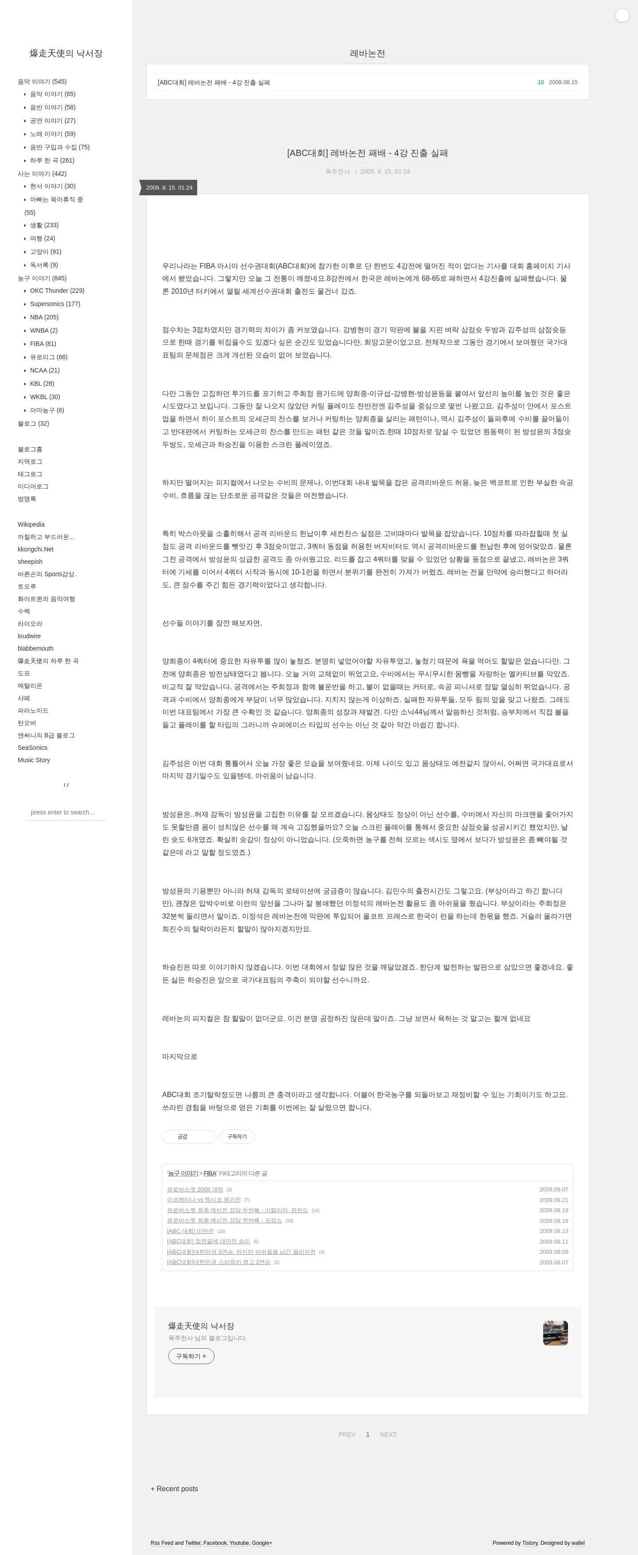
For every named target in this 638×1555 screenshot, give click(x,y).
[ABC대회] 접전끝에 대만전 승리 (208, 1241)
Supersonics (54, 303)
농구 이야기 (42, 278)
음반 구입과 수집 (58, 147)
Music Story (34, 760)
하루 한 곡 (51, 160)
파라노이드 (33, 710)
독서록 (43, 264)
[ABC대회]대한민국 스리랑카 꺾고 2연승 (219, 1262)
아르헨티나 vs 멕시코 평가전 (204, 1199)
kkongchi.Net (36, 549)
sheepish (30, 561)
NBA (43, 317)
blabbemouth (36, 648)
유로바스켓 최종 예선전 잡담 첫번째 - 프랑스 (224, 1220)
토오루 (27, 586)
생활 (43, 225)
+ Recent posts (174, 1489)
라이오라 (30, 623)
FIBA (42, 343)
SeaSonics (32, 747)
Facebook (215, 1543)
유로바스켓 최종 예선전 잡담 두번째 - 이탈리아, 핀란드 (237, 1210)
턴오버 (27, 722)
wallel (578, 1543)
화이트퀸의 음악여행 (46, 598)
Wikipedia (31, 524)
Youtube (239, 1543)
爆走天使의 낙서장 (66, 53)
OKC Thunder (56, 290)
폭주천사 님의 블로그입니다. (207, 1338)
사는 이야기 (42, 173)
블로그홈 (30, 449)
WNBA (43, 330)
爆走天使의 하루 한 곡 (48, 660)
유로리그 (48, 357)
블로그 (33, 423)
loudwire (29, 636)
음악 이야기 (42, 81)
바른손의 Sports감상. (47, 574)
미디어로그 (33, 486)
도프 (24, 673)
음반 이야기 (52, 107)
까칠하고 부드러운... (46, 536)
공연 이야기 (52, 120)
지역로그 (30, 461)
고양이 (45, 251)
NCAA (44, 370)
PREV (345, 1433)
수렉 (24, 611)
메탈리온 (30, 685)
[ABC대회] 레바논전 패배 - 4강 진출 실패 (214, 82)
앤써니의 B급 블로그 (46, 735)
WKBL (44, 396)
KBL (41, 383)
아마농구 (46, 410)
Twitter (193, 1543)
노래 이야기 (52, 133)
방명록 (27, 498)
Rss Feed (162, 1543)
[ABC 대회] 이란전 (190, 1231)
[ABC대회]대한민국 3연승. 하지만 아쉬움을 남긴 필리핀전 (241, 1252)
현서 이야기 (52, 186)
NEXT (387, 1433)
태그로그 (30, 473)
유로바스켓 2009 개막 (195, 1189)
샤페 (24, 698)
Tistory (530, 1543)
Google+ (262, 1543)
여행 (41, 238)
